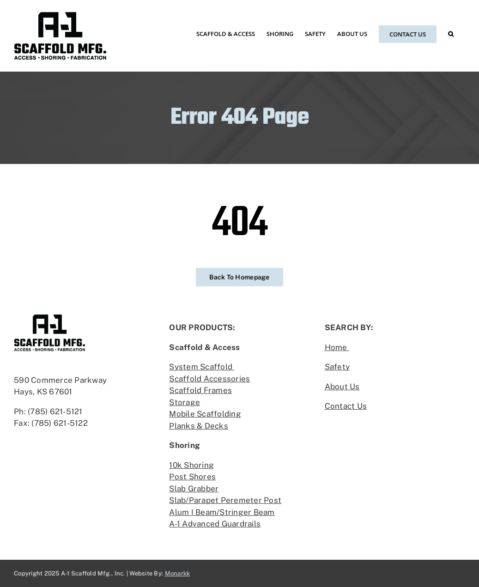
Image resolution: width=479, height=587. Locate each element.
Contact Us (346, 406)
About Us (342, 386)
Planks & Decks (198, 425)
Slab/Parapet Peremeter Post (225, 500)
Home (337, 347)
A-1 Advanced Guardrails (215, 523)
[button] (451, 33)
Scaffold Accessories (209, 378)
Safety (337, 366)
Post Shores (192, 476)
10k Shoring (191, 465)
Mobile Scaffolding (205, 413)
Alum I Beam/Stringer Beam (221, 512)
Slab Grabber (193, 488)
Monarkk (177, 573)
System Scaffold (201, 366)
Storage (184, 402)
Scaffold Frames (200, 390)
